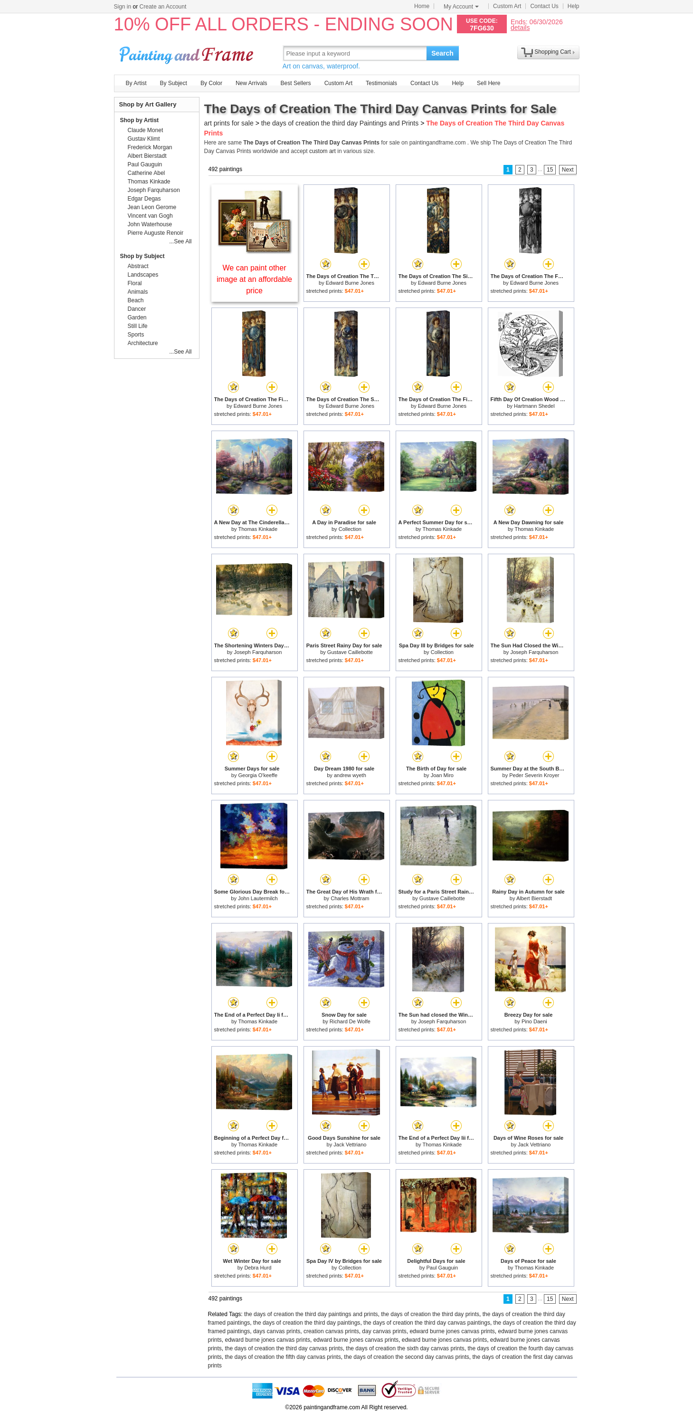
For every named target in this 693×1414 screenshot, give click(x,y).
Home (421, 6)
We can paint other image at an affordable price (254, 279)
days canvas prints (276, 1331)
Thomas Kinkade (257, 529)
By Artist (136, 83)
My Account (461, 6)
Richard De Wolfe (350, 1021)
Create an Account (163, 6)
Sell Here (488, 83)
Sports (136, 334)
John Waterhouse (150, 224)
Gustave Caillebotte (350, 652)
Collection (350, 529)
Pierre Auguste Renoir (155, 233)
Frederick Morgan (150, 147)
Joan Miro (442, 775)
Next (568, 169)
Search (442, 53)
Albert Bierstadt (534, 898)
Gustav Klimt (144, 138)
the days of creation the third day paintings (306, 1322)
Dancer (137, 309)
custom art (322, 151)
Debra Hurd (257, 1267)
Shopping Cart (552, 51)
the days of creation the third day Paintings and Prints (340, 123)
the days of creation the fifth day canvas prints (283, 1357)
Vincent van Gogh (150, 215)
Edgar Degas (144, 198)
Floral (135, 283)
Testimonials (381, 83)
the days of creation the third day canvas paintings (426, 1322)
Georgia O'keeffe (258, 775)
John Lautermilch (258, 898)
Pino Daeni (534, 1021)
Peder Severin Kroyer (534, 775)
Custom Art (507, 6)
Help (573, 6)
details (520, 27)
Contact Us (544, 6)
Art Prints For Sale (187, 53)
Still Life (138, 326)
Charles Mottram (350, 898)
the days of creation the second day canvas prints (406, 1357)
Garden (137, 317)
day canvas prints (384, 1331)
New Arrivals (251, 83)
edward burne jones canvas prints (451, 1331)
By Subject (173, 83)
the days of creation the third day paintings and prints (311, 1314)
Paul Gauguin (442, 1267)
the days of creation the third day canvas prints (284, 1348)
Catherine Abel (146, 173)
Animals (138, 292)
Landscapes (143, 274)
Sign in (123, 6)
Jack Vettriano (349, 1144)
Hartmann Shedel (534, 406)
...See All (180, 241)
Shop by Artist (139, 120)
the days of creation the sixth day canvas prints (405, 1348)
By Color (211, 83)
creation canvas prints (331, 1331)
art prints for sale (229, 123)
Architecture (143, 343)
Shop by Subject (142, 256)
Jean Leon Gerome (152, 207)
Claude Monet (145, 130)
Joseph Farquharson (258, 652)
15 (550, 169)
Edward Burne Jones (350, 283)
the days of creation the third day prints (430, 1314)
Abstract (138, 266)
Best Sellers (296, 83)
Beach (136, 300)
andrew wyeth (350, 775)
